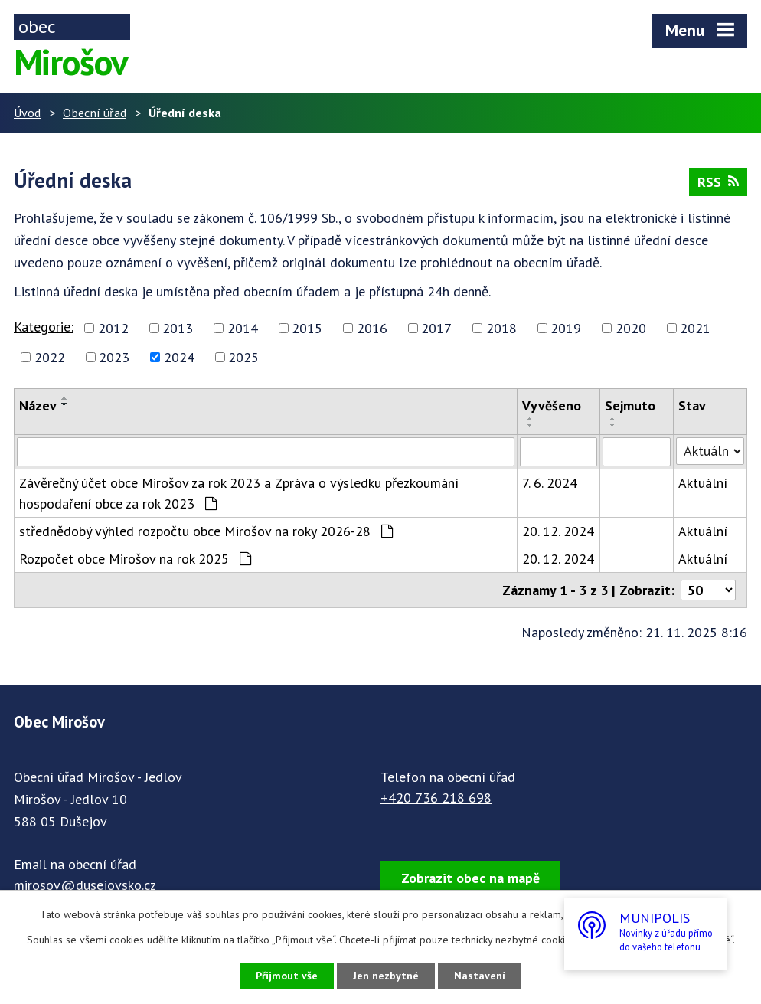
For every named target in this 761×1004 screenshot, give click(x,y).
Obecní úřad (94, 112)
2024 (179, 357)
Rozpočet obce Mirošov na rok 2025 (135, 558)
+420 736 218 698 (436, 797)
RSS (718, 182)
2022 (49, 357)
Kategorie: (43, 326)
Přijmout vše (287, 976)
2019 (565, 328)
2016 (372, 328)
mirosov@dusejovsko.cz (85, 885)
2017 (436, 328)
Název (38, 405)
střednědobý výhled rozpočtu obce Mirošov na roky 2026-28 (206, 531)
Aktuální (702, 483)
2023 (114, 357)
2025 (243, 357)
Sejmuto (630, 405)
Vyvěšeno (551, 405)
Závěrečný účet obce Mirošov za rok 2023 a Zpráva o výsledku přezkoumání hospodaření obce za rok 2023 (239, 493)
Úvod (27, 112)
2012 (113, 328)
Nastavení (479, 976)
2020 (631, 328)
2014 (242, 328)
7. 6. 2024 (549, 483)
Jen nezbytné (386, 976)
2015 (307, 328)
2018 (501, 328)
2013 (177, 328)
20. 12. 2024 (558, 531)
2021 (695, 328)
